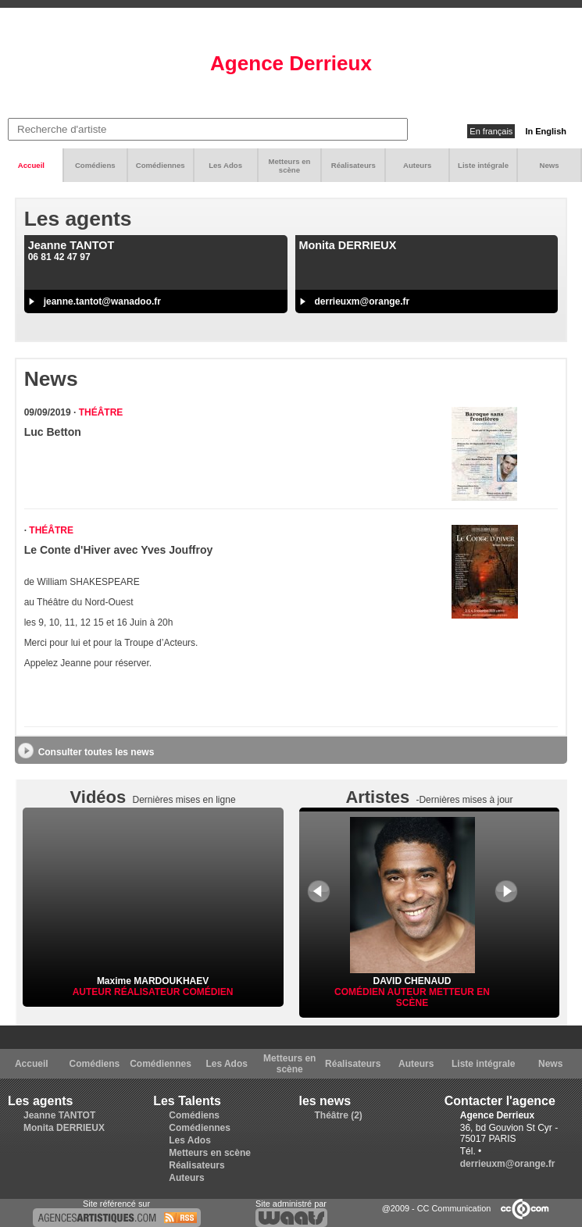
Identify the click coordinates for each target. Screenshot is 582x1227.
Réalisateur (148, 991)
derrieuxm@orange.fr (362, 301)
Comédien (208, 991)
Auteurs (417, 165)
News (549, 165)
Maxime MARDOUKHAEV (153, 981)
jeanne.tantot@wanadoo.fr (102, 301)
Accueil (31, 165)
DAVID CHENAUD (412, 975)
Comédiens (95, 165)
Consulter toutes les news (96, 752)
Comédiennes (160, 165)
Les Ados (225, 165)
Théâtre (101, 412)
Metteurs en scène (290, 165)
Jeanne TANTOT (59, 1115)
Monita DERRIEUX (64, 1127)
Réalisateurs (353, 165)
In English (545, 131)
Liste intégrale (483, 165)
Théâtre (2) (338, 1115)
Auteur (93, 991)
